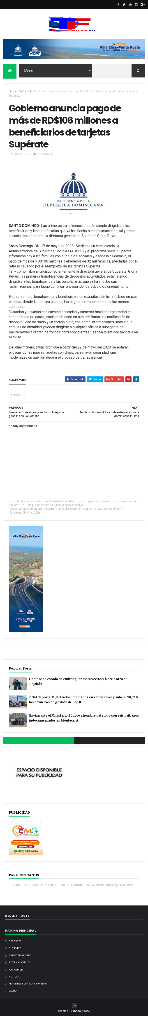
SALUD (13, 990)
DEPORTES (15, 941)
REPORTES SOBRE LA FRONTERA (28, 983)
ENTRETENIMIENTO (20, 955)
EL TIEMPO (15, 948)
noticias (14, 976)
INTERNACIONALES (20, 962)
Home (13, 91)
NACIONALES (27, 91)
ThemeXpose (81, 1011)
